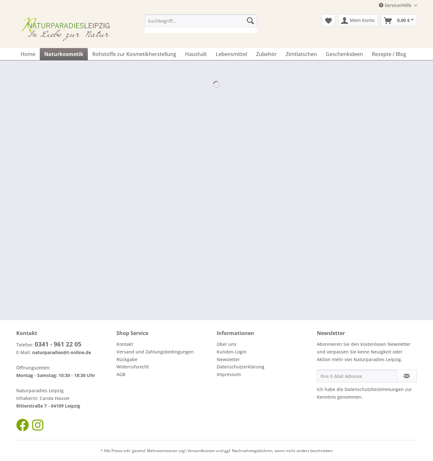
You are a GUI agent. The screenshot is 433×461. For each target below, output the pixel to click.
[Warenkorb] (399, 20)
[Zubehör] (266, 54)
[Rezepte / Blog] (389, 54)
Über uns (226, 344)
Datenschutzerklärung (240, 367)
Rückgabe (126, 359)
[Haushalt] (196, 54)
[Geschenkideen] (344, 54)
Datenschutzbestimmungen (374, 389)
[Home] (28, 54)
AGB (120, 374)
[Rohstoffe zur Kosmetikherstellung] (134, 54)
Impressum (229, 374)
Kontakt (124, 344)
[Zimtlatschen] (301, 54)
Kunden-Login (232, 352)
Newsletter (228, 359)
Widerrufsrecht (132, 367)
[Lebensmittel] (231, 54)
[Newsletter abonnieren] (407, 376)
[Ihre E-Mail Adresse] (357, 376)
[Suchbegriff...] (201, 20)
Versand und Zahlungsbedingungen (155, 352)
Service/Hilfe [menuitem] (396, 5)
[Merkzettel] (328, 20)
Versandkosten (201, 450)
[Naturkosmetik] (64, 54)
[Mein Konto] (358, 20)
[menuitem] (201, 23)
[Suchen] (250, 20)
